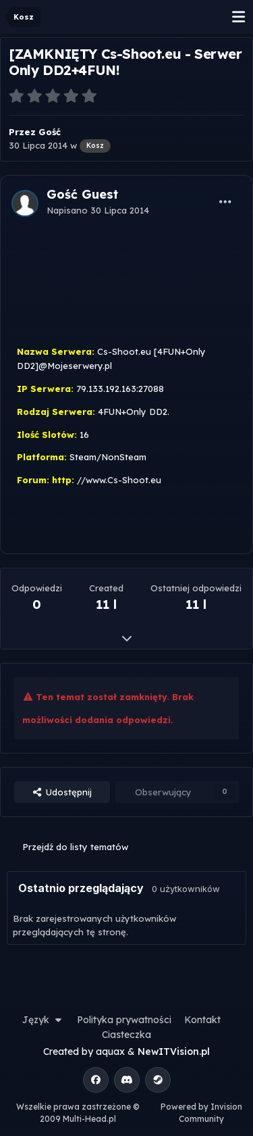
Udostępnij (62, 792)
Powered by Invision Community (201, 1113)
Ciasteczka (126, 1035)
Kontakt (202, 1020)
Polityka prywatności (124, 1020)
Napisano (98, 210)
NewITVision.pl (174, 1051)
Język (43, 1020)
